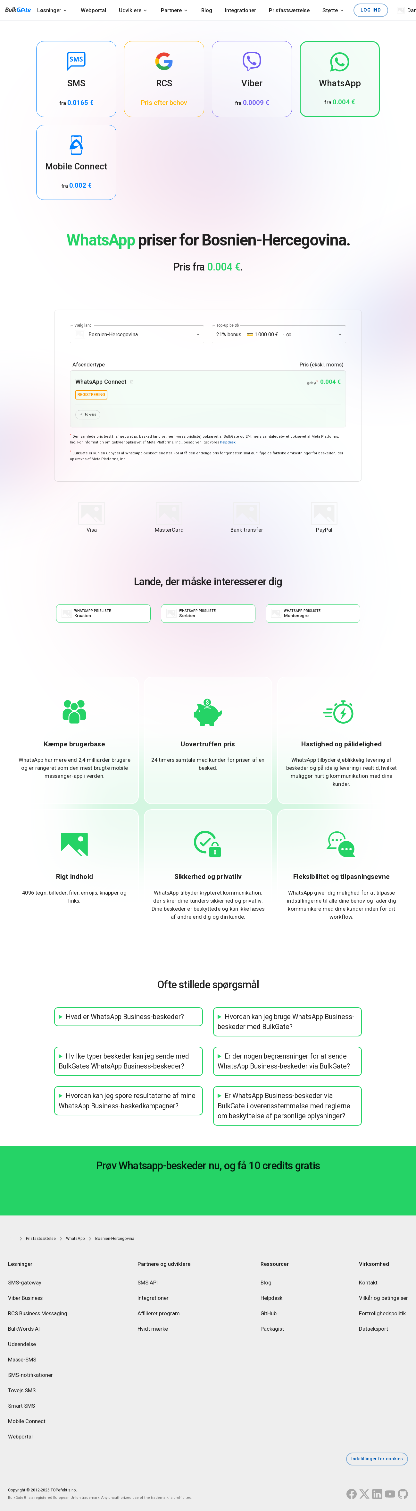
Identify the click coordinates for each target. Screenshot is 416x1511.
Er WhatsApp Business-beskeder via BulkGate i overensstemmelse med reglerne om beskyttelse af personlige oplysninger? (284, 1106)
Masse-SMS (22, 1360)
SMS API (147, 1283)
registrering (91, 394)
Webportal (93, 10)
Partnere (171, 10)
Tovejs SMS (22, 1390)
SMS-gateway (24, 1283)
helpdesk (228, 443)
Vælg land (83, 325)
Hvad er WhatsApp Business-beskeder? (125, 1017)
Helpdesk (271, 1298)
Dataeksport (373, 1329)
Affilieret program (158, 1313)
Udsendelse (22, 1344)
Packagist (272, 1329)
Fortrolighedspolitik (382, 1313)
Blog (206, 10)
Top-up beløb (227, 325)
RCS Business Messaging (37, 1313)
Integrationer (240, 10)
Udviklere (130, 10)
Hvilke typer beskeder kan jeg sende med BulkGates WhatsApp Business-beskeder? (124, 1061)
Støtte (330, 10)
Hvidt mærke (152, 1329)
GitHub (269, 1313)
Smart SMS (21, 1406)
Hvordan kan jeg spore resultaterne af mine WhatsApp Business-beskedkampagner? (127, 1101)
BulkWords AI (24, 1329)
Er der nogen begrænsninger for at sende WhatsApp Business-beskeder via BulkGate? (284, 1061)
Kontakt (368, 1283)
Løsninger (49, 10)
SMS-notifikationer (30, 1375)
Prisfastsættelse (289, 10)
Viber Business (25, 1298)
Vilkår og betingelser (383, 1298)
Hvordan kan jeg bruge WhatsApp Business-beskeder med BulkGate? (286, 1022)
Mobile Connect (27, 1421)
